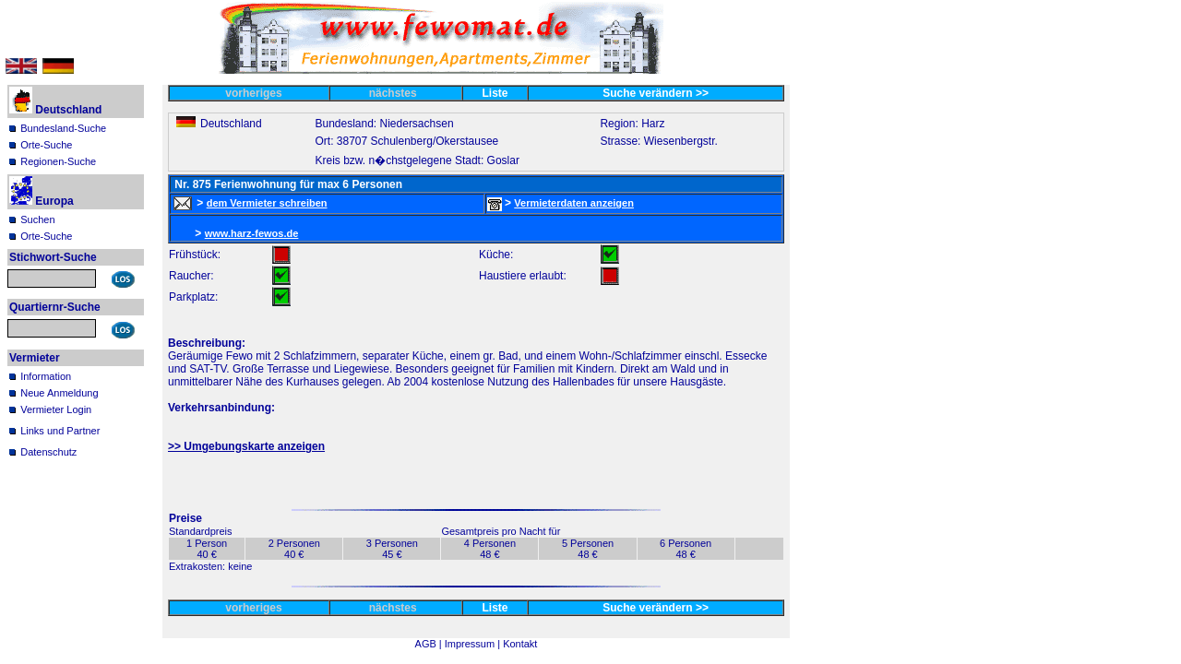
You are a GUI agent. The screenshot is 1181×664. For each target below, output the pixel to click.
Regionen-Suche (58, 161)
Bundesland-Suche (63, 128)
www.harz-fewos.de (252, 233)
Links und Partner (60, 430)
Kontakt (520, 643)
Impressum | (474, 643)
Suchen (37, 219)
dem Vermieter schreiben (267, 202)
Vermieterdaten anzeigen (574, 202)
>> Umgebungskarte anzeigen (246, 446)
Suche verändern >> (655, 93)
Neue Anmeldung (59, 392)
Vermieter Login (55, 409)
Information (45, 376)
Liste (495, 93)
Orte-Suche (46, 144)
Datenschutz (48, 451)
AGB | (430, 643)
